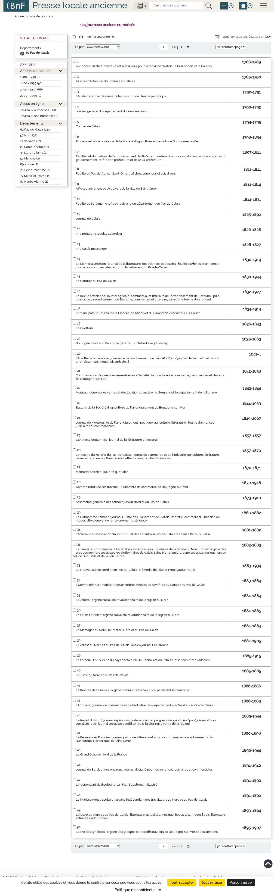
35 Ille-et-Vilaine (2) (33, 152)
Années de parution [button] (36, 71)
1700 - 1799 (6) (30, 77)
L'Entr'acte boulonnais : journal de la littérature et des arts (116, 439)
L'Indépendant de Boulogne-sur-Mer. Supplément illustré (116, 784)
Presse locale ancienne (79, 5)
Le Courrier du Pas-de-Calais (96, 281)
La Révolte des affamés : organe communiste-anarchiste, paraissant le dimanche (133, 690)
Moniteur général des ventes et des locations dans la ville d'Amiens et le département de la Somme (146, 392)
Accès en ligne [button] (32, 104)
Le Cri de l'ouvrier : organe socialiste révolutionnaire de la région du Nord (127, 615)
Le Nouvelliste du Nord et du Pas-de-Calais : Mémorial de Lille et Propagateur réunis (135, 569)
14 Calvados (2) (30, 141)
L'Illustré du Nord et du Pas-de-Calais (102, 675)
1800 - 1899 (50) (31, 83)
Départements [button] (31, 123)
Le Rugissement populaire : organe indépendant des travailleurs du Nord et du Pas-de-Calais (141, 799)
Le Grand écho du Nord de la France (101, 754)
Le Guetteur (84, 328)
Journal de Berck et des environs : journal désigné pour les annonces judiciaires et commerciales (144, 769)
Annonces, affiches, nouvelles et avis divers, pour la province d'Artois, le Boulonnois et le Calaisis (144, 66)
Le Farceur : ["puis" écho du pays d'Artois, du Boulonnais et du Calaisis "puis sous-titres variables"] (143, 660)
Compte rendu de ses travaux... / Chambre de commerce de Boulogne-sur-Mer (132, 487)
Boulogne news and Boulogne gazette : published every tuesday (122, 343)
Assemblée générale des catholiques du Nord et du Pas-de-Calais (122, 502)
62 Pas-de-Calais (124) (35, 129)
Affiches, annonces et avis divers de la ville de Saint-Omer (116, 188)
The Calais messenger (91, 248)
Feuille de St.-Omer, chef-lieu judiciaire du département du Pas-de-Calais (128, 203)
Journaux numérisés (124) (38, 110)
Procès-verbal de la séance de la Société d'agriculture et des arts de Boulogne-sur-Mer (137, 141)
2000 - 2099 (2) (30, 95)
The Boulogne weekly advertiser (99, 233)
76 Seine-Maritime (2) (35, 170)
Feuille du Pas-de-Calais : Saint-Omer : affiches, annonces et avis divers (125, 173)
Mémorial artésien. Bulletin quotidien (102, 472)
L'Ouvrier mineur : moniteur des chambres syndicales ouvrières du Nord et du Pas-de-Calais (140, 585)
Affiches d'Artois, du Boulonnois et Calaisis (105, 81)
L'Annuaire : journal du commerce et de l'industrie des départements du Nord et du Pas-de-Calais (144, 705)
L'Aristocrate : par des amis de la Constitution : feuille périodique (121, 96)
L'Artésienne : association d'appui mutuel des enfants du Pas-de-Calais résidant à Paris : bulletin (143, 534)
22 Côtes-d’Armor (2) (34, 147)
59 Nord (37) (28, 135)
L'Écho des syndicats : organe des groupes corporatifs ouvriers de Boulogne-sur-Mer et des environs (147, 832)
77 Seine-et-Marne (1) (35, 176)
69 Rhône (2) (29, 164)
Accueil (20, 16)
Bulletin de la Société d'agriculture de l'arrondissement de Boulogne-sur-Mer (130, 407)
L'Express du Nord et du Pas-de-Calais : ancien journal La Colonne (122, 645)
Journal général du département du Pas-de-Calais (111, 111)
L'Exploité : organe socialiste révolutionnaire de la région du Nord (122, 600)
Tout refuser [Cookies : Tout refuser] (211, 882)
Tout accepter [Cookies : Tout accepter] (182, 882)
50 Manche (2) (30, 158)
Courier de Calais (88, 126)
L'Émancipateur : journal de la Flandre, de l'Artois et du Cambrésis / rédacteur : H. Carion (138, 313)
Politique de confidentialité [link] (138, 890)
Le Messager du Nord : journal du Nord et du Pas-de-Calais (117, 630)
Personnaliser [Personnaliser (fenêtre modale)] (241, 882)
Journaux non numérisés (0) (39, 116)
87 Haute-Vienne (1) (34, 181)
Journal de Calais (88, 218)
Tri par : (80, 47)
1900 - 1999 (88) (31, 89)
